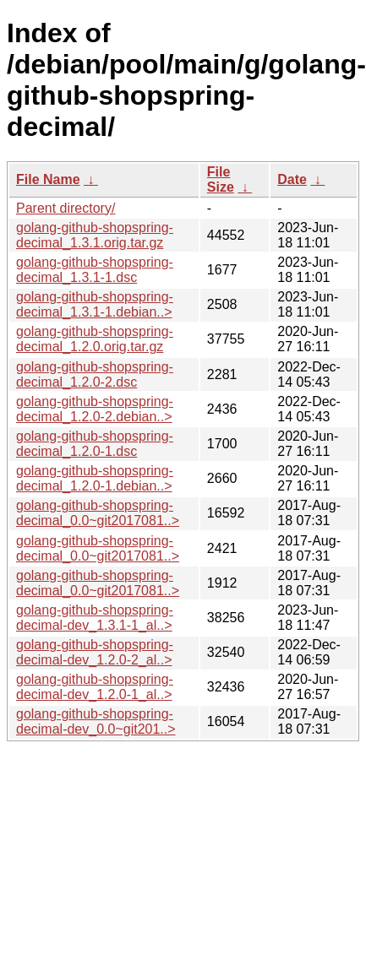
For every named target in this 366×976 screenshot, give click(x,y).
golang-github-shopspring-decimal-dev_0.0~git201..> (96, 721)
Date (292, 179)
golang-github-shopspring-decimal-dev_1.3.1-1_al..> (94, 617)
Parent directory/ (65, 208)
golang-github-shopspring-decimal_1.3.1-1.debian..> (94, 304)
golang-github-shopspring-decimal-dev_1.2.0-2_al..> (94, 652)
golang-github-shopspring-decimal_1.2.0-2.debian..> (94, 409)
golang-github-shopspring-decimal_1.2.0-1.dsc (94, 443)
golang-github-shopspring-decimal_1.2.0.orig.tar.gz (94, 339)
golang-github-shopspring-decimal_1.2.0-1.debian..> (94, 478)
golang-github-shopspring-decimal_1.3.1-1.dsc (94, 270)
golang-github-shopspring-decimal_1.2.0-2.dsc (94, 374)
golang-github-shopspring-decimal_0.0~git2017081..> (97, 513)
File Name (48, 179)
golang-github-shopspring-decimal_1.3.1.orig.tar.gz (94, 235)
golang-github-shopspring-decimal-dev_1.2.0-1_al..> (94, 687)
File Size (220, 179)
